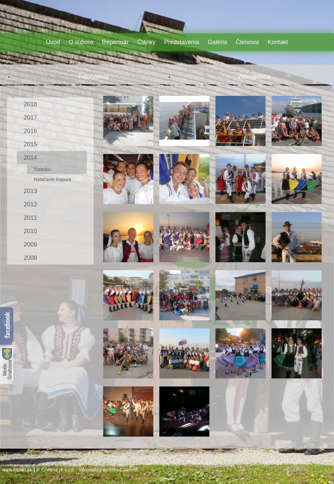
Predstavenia (181, 42)
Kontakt (278, 42)
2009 (30, 244)
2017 (30, 117)
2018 (30, 104)
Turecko (42, 169)
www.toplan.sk (17, 469)
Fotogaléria (93, 76)
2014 (30, 157)
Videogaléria (254, 76)
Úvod (53, 42)
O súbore (80, 42)
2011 (30, 217)
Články (146, 42)
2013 (30, 191)
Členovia (247, 42)
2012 (30, 204)
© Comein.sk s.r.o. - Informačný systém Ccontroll (87, 469)
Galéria (217, 42)
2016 (30, 131)
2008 (30, 258)
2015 (30, 144)
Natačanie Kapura (52, 179)
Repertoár (115, 42)
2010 (30, 231)
